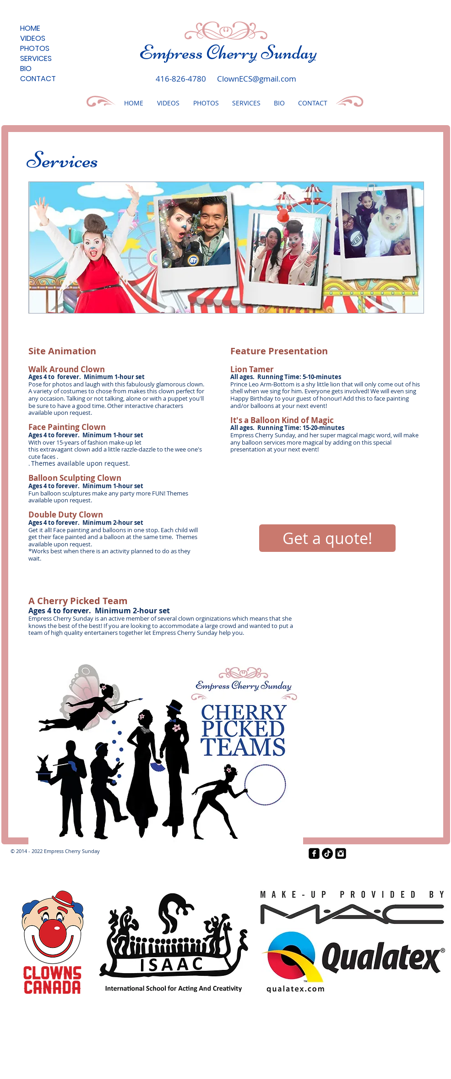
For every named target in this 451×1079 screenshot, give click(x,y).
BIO (26, 69)
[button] (226, 248)
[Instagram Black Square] (340, 853)
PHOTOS (34, 49)
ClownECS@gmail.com (256, 78)
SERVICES (36, 59)
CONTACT (38, 79)
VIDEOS (32, 38)
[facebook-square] (314, 853)
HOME (30, 28)
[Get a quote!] (327, 538)
